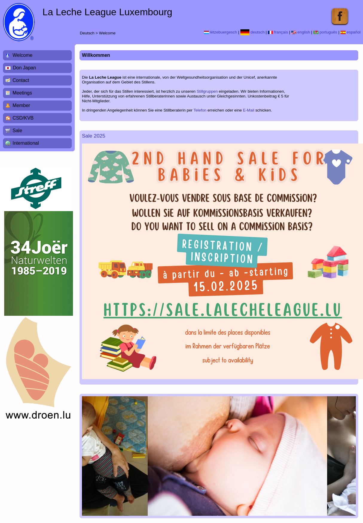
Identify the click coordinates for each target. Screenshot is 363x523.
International (26, 143)
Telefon (199, 110)
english (300, 32)
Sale (17, 130)
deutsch (252, 32)
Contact (21, 80)
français (278, 32)
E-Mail (248, 110)
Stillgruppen (207, 91)
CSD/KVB (23, 118)
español (351, 32)
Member (21, 105)
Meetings (22, 92)
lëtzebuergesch (220, 32)
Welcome (107, 33)
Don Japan (24, 67)
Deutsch (87, 33)
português (325, 32)
